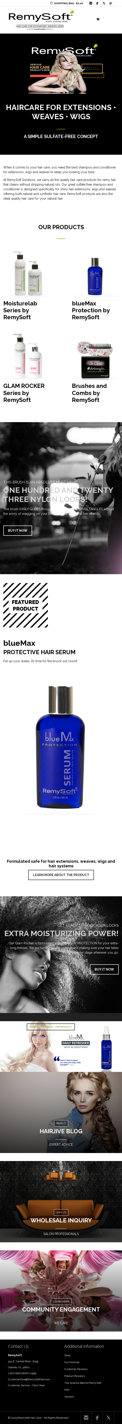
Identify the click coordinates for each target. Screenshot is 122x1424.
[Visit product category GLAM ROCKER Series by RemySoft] (26, 369)
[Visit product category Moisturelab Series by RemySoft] (26, 287)
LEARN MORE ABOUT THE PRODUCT (61, 875)
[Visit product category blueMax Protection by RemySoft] (95, 287)
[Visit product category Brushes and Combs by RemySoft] (95, 369)
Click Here (38, 1385)
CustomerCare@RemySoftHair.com (29, 1379)
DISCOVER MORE (44, 75)
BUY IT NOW (17, 530)
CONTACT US (92, 75)
